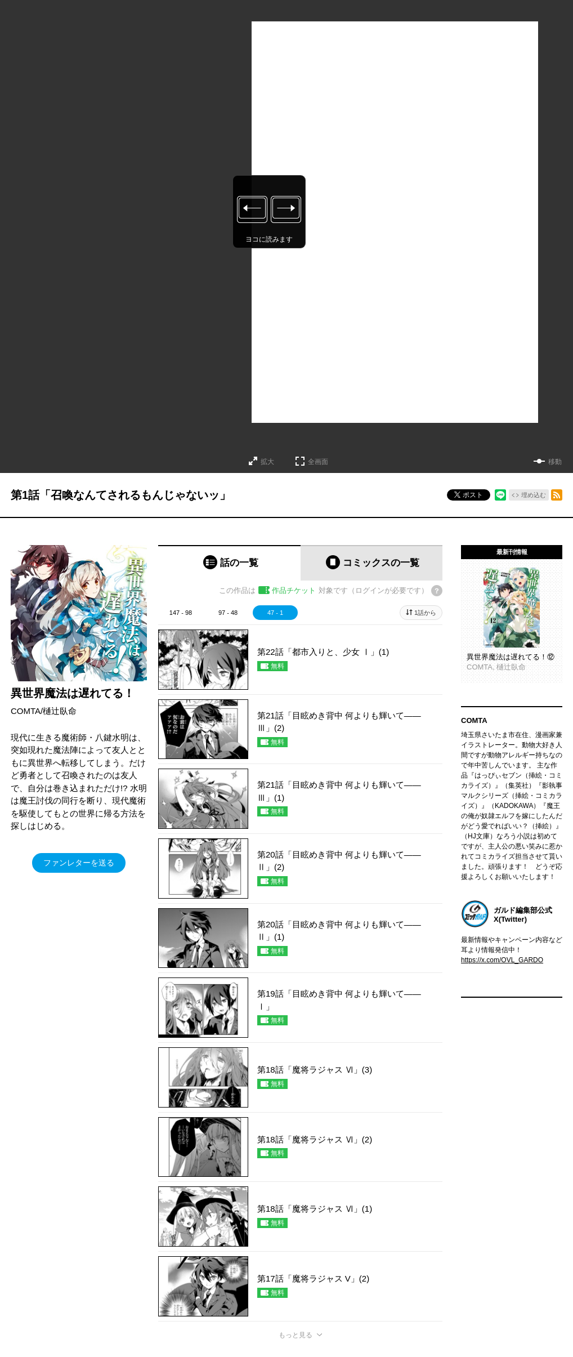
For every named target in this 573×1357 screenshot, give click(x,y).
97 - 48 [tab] (228, 612)
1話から (425, 612)
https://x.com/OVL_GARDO (502, 960)
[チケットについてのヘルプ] (436, 590)
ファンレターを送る (78, 862)
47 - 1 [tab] (275, 612)
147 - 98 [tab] (180, 612)
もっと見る (295, 1335)
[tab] (229, 563)
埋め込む (533, 495)
